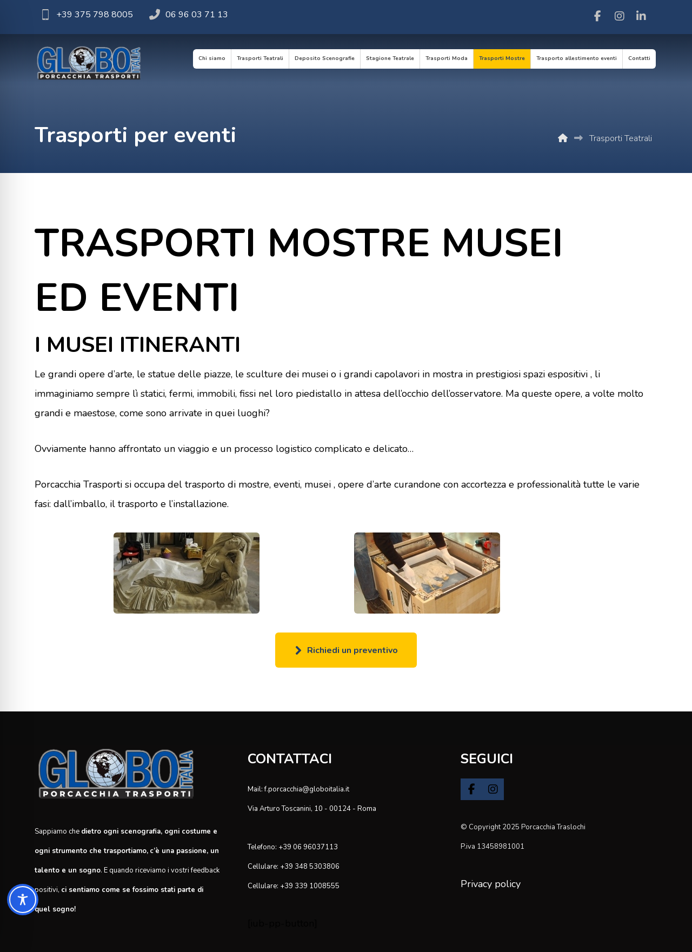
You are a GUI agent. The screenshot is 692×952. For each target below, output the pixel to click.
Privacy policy (491, 883)
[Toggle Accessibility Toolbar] (22, 899)
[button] (598, 16)
